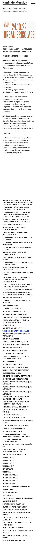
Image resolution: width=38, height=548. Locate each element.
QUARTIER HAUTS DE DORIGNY (15, 507)
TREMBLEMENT (8, 457)
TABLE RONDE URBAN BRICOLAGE (16, 331)
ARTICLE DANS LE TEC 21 (12, 415)
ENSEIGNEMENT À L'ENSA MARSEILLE (17, 317)
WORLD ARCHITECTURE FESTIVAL (15, 367)
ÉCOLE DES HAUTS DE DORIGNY (15, 510)
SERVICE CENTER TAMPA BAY (13, 504)
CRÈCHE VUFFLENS (10, 501)
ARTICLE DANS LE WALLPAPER (14, 418)
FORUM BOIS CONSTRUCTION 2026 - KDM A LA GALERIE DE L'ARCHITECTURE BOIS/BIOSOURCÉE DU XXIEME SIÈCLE (18, 203)
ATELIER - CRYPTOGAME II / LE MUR (16, 342)
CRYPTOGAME (8, 495)
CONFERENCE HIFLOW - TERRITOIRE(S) (17, 376)
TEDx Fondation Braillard (14, 455)
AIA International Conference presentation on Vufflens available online (16, 280)
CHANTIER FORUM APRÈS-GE (14, 429)
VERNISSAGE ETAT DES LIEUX (14, 354)
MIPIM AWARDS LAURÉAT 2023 (15, 311)
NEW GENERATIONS (10, 306)
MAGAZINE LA (8, 325)
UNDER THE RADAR (10, 475)
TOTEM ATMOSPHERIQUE (12, 348)
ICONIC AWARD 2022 (11, 339)
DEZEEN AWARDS (9, 361)
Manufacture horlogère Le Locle (17, 487)
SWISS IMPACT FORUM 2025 (14, 225)
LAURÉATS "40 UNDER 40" (13, 309)
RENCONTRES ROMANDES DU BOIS (16, 426)
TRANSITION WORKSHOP (12, 364)
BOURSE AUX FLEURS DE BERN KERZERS (18, 498)
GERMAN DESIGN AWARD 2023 (15, 314)
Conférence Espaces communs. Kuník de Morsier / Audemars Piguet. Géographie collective (16, 215)
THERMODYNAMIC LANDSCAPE (15, 351)
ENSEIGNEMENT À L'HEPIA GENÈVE (16, 407)
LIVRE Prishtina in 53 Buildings (16, 345)
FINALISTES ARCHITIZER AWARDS (15, 379)
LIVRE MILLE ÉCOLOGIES (12, 373)
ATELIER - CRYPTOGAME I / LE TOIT (16, 370)
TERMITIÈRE (7, 472)
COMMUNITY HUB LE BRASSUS (14, 541)
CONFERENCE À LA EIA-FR (12, 328)
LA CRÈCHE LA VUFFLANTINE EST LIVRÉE (18, 290)
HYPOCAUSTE (8, 469)
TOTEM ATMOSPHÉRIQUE (12, 298)
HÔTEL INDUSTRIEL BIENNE (13, 528)
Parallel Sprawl (10, 492)
